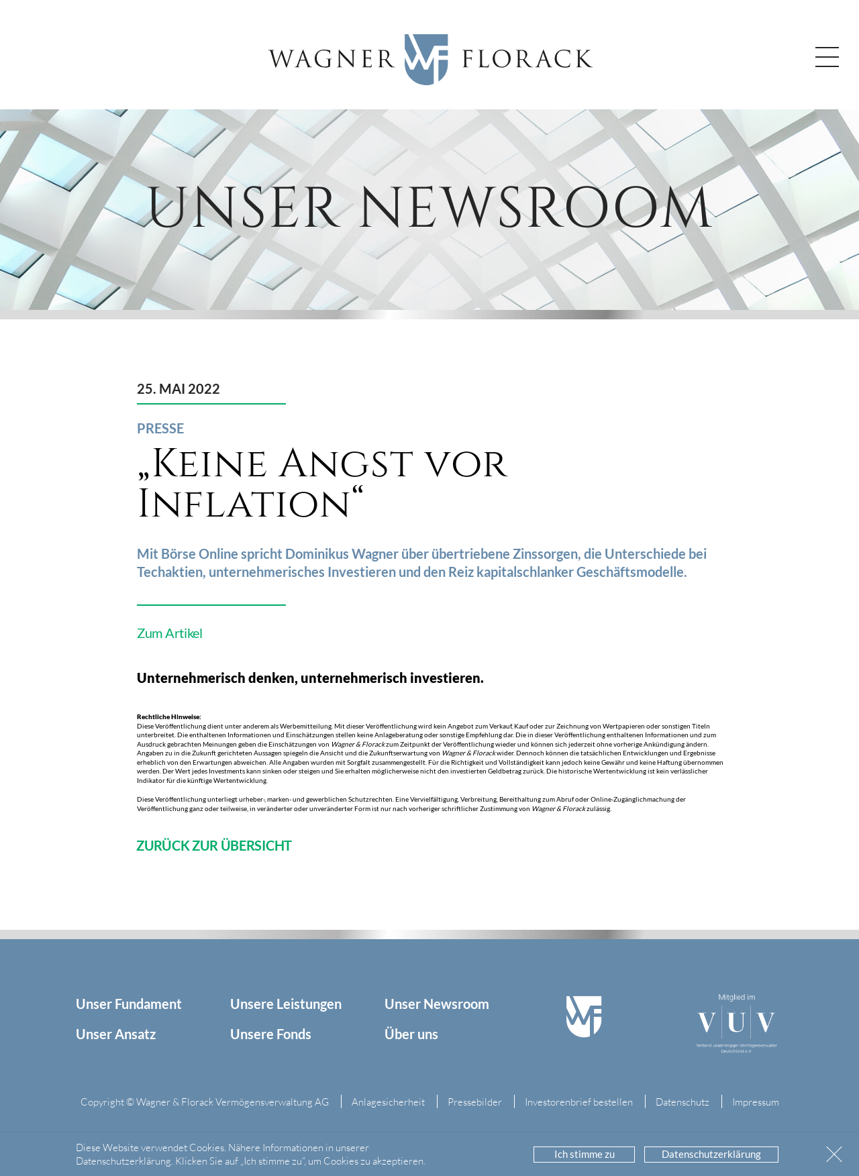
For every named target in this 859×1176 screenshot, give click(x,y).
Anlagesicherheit (388, 1101)
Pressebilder (475, 1101)
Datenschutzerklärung (711, 1154)
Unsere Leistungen (286, 1004)
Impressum (755, 1101)
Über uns (411, 1034)
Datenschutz (682, 1101)
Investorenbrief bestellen (579, 1101)
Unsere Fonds (270, 1034)
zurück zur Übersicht (214, 845)
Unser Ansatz (116, 1034)
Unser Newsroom (437, 1004)
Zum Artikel (170, 633)
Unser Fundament (129, 1004)
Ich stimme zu (584, 1154)
